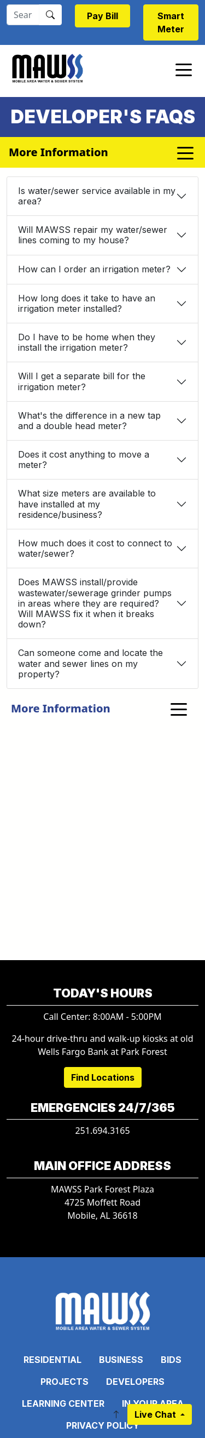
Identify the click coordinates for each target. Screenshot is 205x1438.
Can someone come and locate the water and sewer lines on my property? (90, 663)
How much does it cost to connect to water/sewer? (95, 548)
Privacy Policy (102, 1425)
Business (121, 1359)
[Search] (23, 14)
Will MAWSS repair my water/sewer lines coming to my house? (92, 235)
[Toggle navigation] (183, 69)
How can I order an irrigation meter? (94, 269)
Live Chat (156, 1414)
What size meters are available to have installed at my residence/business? (87, 504)
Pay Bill (102, 15)
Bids (171, 1359)
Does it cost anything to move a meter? (83, 459)
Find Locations (102, 1077)
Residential (52, 1359)
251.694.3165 (102, 1131)
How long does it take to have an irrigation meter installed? (86, 303)
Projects (64, 1381)
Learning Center (63, 1403)
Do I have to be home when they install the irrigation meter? (86, 342)
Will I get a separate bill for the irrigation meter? (81, 381)
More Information (60, 708)
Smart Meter (170, 22)
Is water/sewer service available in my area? (96, 196)
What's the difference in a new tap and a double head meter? (89, 420)
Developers (135, 1381)
